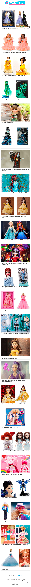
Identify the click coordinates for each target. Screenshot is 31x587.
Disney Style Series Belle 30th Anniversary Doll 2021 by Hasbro (14, 403)
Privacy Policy (15, 584)
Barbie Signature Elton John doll (8, 521)
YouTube (22, 580)
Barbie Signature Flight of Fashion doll (9, 497)
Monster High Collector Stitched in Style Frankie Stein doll (13, 146)
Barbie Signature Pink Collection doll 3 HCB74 (11, 310)
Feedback (8, 580)
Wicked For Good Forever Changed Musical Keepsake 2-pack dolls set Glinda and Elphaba (15, 29)
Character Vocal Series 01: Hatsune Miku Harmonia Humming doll (15, 333)
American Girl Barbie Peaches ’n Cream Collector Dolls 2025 (14, 52)
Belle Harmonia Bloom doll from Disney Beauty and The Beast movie (14, 217)
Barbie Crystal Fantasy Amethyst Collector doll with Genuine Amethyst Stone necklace (14, 381)
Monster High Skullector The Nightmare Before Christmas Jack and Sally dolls (15, 170)
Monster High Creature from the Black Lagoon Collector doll (14, 99)
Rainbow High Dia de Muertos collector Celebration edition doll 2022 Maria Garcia (14, 264)
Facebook (18, 7)
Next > (20, 575)
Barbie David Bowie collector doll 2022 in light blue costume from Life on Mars (15, 287)
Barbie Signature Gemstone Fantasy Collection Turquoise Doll (14, 192)
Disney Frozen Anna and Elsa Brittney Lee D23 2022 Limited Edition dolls (15, 240)
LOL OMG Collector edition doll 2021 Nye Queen (11, 427)
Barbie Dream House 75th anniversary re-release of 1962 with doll (15, 544)
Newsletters (13, 580)
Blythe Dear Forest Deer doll (7, 122)
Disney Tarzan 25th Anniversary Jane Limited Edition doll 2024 (14, 75)
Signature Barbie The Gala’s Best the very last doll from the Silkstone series (14, 568)
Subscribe (13, 7)
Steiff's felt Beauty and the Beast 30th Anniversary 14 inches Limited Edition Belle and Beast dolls (14, 357)
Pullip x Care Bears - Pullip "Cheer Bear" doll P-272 (12, 474)
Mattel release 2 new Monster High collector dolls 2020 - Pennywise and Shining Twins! (15, 451)
